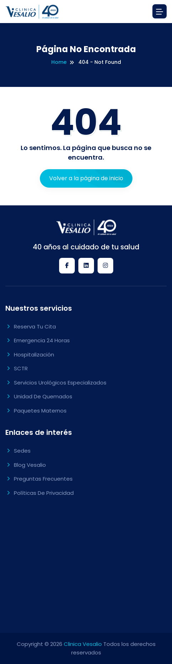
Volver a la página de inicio (86, 178)
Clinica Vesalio (83, 644)
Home (59, 62)
